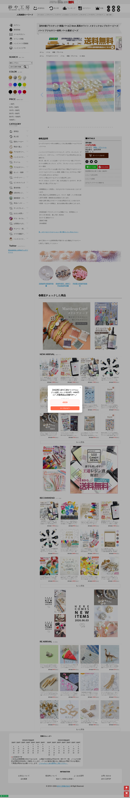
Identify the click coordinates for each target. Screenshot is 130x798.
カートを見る (126, 794)
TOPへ (126, 788)
